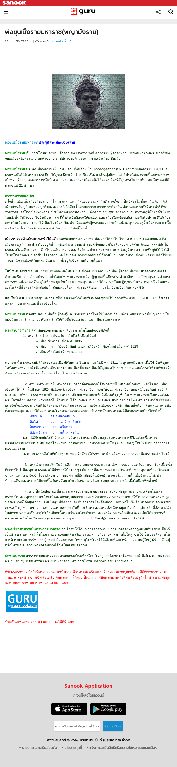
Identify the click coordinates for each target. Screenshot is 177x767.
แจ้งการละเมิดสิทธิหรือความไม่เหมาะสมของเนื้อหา (123, 748)
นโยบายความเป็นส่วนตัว (39, 748)
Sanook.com (14, 3)
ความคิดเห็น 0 (61, 41)
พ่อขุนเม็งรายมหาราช (21, 142)
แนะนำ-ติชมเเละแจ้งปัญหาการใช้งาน (77, 726)
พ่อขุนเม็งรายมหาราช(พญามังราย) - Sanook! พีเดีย (84, 12)
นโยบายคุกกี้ (73, 748)
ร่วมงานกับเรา (113, 726)
